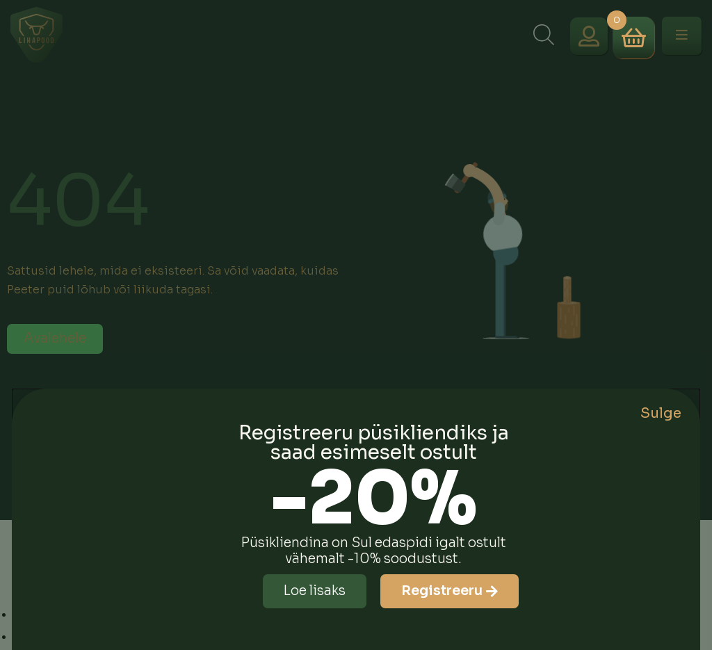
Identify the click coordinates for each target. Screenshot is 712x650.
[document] (356, 325)
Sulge (660, 413)
